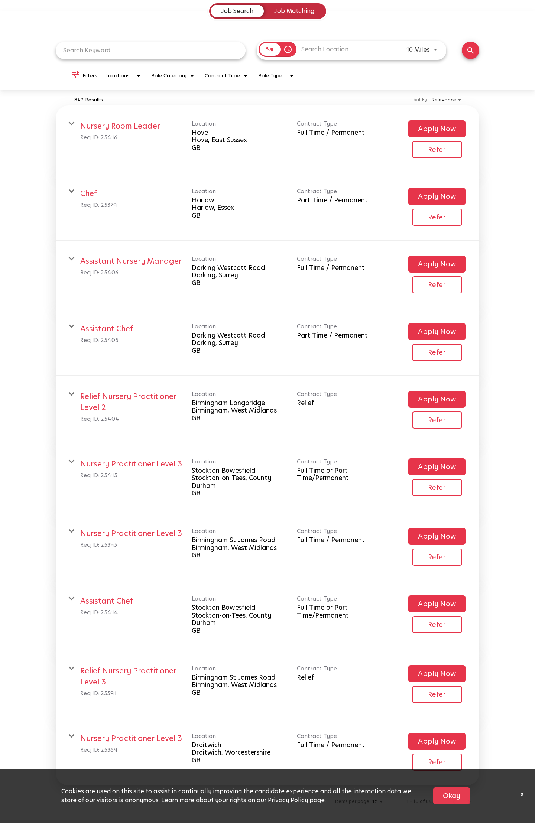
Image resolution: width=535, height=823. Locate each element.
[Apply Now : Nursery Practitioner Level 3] (437, 466)
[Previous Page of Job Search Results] (454, 801)
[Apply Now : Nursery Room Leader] (437, 128)
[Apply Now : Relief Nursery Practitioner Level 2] (437, 399)
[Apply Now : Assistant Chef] (437, 331)
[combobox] (150, 50)
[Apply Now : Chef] (437, 196)
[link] (267, 139)
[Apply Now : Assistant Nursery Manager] (437, 264)
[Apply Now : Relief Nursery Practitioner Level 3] (437, 673)
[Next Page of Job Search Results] (468, 801)
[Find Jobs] (470, 50)
